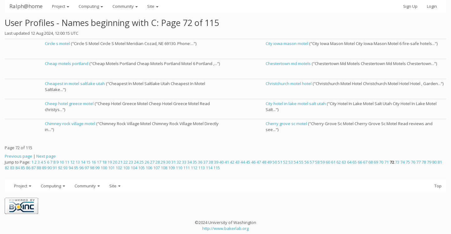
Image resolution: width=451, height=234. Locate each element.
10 (62, 162)
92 (60, 167)
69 (376, 162)
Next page (46, 156)
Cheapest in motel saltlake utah (75, 83)
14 (83, 162)
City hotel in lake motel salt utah (296, 103)
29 (163, 162)
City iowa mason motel (287, 43)
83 (12, 167)
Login (432, 6)
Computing (91, 6)
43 (237, 162)
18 (104, 162)
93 (65, 167)
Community (125, 6)
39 (216, 162)
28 (157, 162)
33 (184, 162)
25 (141, 162)
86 (28, 167)
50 (274, 162)
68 (370, 162)
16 (93, 162)
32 (179, 162)
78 (424, 162)
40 (221, 162)
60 (328, 162)
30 (168, 162)
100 (104, 167)
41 (227, 162)
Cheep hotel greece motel (69, 103)
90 (49, 167)
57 (312, 162)
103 (126, 167)
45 (248, 162)
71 (386, 162)
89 (44, 167)
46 (253, 162)
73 (397, 162)
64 (349, 162)
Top (438, 186)
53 (290, 162)
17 (99, 162)
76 (413, 162)
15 (88, 162)
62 (338, 162)
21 (120, 162)
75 (408, 162)
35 (195, 162)
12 (72, 162)
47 (259, 162)
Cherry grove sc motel (286, 123)
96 (81, 167)
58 (317, 162)
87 (33, 167)
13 (77, 162)
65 (354, 162)
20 (115, 162)
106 (149, 167)
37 (205, 162)
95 (76, 167)
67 (365, 162)
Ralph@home (26, 6)
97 (87, 167)
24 (136, 162)
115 (216, 167)
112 (194, 167)
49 (269, 162)
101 (111, 167)
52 (285, 162)
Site (152, 6)
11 (67, 162)
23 (131, 162)
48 (264, 162)
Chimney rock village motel (70, 123)
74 (402, 162)
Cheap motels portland (66, 63)
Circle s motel (57, 43)
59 (322, 162)
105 (141, 167)
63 (344, 162)
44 (243, 162)
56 (306, 162)
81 (440, 162)
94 (71, 167)
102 (119, 167)
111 (186, 167)
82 (7, 167)
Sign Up (410, 6)
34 (189, 162)
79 (429, 162)
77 (418, 162)
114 (209, 167)
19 (109, 162)
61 (333, 162)
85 (23, 167)
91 (55, 167)
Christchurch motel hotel (289, 83)
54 (296, 162)
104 (134, 167)
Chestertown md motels (288, 63)
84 (17, 167)
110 (179, 167)
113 (201, 167)
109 (171, 167)
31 (173, 162)
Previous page (18, 156)
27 (152, 162)
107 (156, 167)
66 (360, 162)
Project (60, 6)
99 (97, 167)
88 (39, 167)
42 (232, 162)
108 (164, 167)
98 (92, 167)
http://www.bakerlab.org (225, 228)
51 (280, 162)
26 (147, 162)
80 (434, 162)
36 (200, 162)
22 (125, 162)
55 (301, 162)
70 (381, 162)
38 (211, 162)
